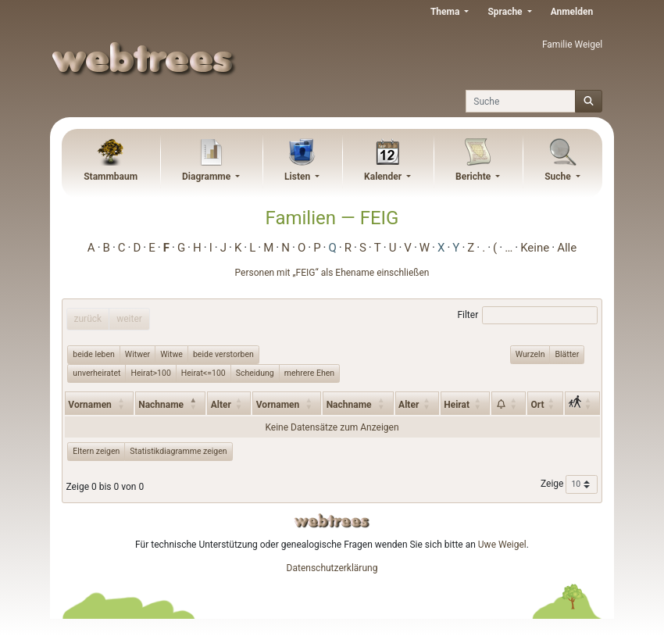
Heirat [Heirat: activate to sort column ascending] (456, 404)
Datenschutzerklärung (332, 568)
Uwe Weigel (502, 544)
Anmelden (572, 11)
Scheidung (255, 372)
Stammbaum (110, 176)
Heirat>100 (150, 372)
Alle (567, 248)
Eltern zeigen (96, 451)
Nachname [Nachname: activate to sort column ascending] (349, 404)
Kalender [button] (384, 176)
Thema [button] (446, 11)
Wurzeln (530, 353)
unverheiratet (96, 372)
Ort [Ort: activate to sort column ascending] (537, 404)
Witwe (171, 353)
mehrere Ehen (309, 372)
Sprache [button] (505, 11)
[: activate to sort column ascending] (508, 403)
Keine (534, 248)
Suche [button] (558, 176)
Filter (527, 315)
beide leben (94, 353)
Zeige (569, 484)
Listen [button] (298, 176)
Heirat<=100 (203, 372)
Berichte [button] (474, 176)
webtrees (332, 521)
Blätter (567, 353)
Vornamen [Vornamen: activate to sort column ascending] (90, 404)
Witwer (137, 353)
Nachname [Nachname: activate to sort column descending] (161, 404)
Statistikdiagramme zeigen (178, 451)
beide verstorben (223, 353)
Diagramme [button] (207, 176)
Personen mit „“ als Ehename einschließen (332, 272)
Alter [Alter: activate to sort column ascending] (221, 404)
